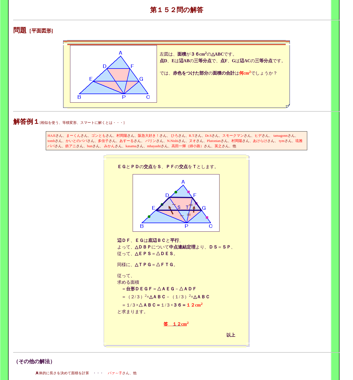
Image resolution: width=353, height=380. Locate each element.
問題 (19, 30)
